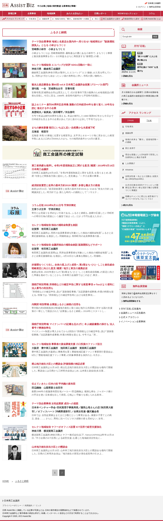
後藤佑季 (45, 19)
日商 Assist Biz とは (151, 19)
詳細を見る (128, 76)
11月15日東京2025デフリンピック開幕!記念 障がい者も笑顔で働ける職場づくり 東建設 (141, 187)
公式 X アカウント (130, 317)
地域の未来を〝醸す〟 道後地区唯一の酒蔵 (72, 19)
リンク (38, 505)
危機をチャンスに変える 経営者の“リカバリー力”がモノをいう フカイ (141, 197)
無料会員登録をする (131, 301)
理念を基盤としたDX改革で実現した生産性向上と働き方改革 (141, 155)
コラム (152, 13)
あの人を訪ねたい (74, 13)
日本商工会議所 (12, 500)
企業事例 (32, 13)
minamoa (129, 170)
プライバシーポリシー (11, 505)
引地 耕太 (32, 19)
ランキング (13, 19)
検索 (155, 37)
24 (131, 120)
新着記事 (12, 13)
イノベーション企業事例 (133, 321)
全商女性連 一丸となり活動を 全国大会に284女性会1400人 (141, 177)
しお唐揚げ (130, 163)
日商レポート (100, 13)
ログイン (142, 7)
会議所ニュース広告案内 (133, 313)
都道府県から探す (131, 19)
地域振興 (51, 13)
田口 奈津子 (130, 148)
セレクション (128, 13)
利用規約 (28, 505)
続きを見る (128, 205)
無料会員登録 (155, 7)
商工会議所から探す (110, 19)
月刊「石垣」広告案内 (131, 309)
